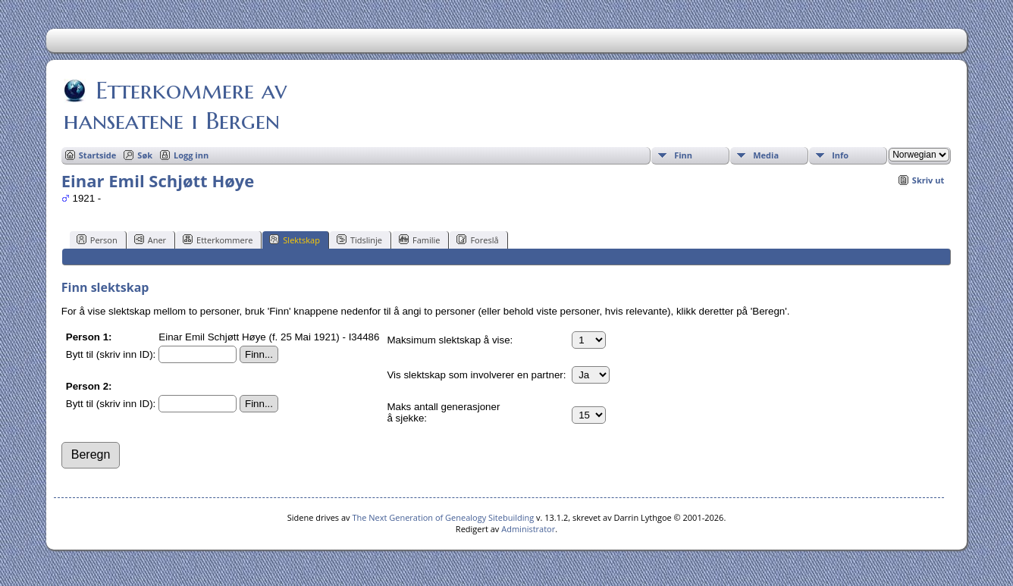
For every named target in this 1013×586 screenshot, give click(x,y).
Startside (98, 155)
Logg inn (191, 155)
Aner (150, 239)
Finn (683, 155)
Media (766, 155)
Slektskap (294, 239)
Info (840, 155)
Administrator (528, 528)
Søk (144, 155)
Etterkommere (217, 239)
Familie (419, 239)
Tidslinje (359, 239)
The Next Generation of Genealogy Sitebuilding (443, 517)
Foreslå (477, 239)
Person (97, 239)
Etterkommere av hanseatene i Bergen (175, 105)
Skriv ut (928, 180)
